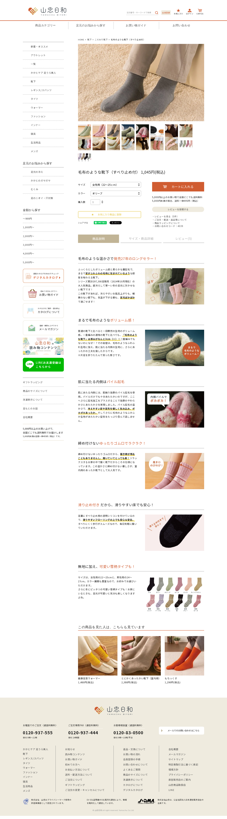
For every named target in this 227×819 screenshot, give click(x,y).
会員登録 (166, 12)
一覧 (33, 64)
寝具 (33, 133)
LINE (171, 790)
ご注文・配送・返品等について (170, 219)
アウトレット (38, 55)
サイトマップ (176, 759)
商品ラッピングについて (167, 223)
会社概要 (28, 417)
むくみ (34, 189)
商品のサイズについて (35, 391)
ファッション (38, 116)
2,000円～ (28, 236)
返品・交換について (134, 749)
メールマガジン (177, 754)
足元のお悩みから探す (91, 25)
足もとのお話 (30, 408)
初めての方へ (72, 764)
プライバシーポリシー (181, 774)
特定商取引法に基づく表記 (183, 764)
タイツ (34, 98)
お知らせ (70, 749)
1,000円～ (28, 227)
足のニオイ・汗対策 (42, 198)
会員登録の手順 (131, 759)
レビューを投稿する (178, 209)
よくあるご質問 (131, 769)
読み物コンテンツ (75, 754)
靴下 (33, 81)
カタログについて (133, 784)
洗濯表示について (33, 399)
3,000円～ (28, 244)
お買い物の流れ (131, 754)
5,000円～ (28, 262)
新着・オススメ (39, 46)
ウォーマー (37, 107)
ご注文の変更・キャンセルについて (85, 790)
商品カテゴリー (45, 25)
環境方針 (173, 769)
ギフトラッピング (33, 382)
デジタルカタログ (133, 790)
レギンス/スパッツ (41, 90)
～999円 (27, 218)
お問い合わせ (181, 25)
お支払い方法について (77, 769)
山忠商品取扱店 (177, 784)
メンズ (34, 151)
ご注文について (73, 779)
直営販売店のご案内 (180, 779)
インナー (36, 125)
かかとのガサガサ (41, 180)
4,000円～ (28, 253)
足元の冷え (37, 171)
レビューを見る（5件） (166, 216)
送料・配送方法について (78, 774)
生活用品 (36, 142)
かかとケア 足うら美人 (43, 72)
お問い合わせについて (135, 764)
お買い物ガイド (136, 25)
